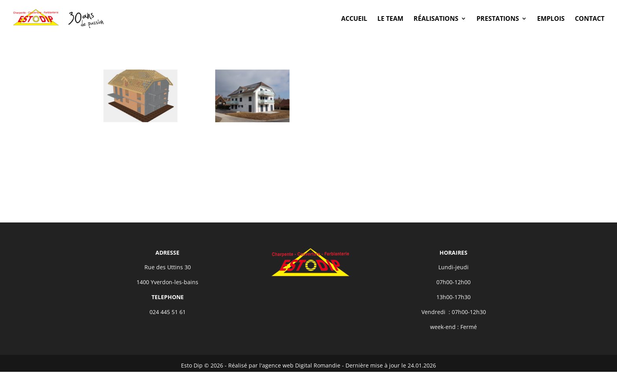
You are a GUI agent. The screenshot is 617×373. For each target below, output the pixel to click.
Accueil (354, 19)
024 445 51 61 (168, 312)
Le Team (390, 19)
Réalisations (436, 19)
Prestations (498, 19)
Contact (589, 19)
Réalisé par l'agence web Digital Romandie (284, 365)
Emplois (551, 19)
